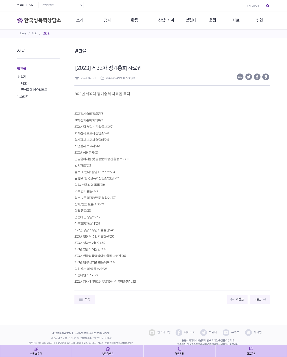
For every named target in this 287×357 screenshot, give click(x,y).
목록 (87, 299)
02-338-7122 (95, 343)
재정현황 (179, 354)
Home (22, 33)
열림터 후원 (107, 354)
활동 (134, 20)
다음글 (257, 299)
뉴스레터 (23, 97)
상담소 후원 (36, 354)
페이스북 (185, 332)
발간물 (46, 33)
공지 (107, 20)
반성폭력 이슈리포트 (34, 90)
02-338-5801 (74, 343)
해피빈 (253, 332)
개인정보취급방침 (61, 333)
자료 (34, 33)
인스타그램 (160, 332)
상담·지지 (166, 20)
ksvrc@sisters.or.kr (122, 343)
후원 (259, 20)
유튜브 (231, 332)
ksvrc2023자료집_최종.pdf (120, 78)
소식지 (21, 77)
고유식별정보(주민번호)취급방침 (92, 333)
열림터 (20, 5)
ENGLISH (253, 6)
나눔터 (25, 83)
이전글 (240, 299)
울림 (30, 5)
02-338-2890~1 (46, 343)
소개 (79, 20)
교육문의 (251, 354)
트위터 (208, 332)
